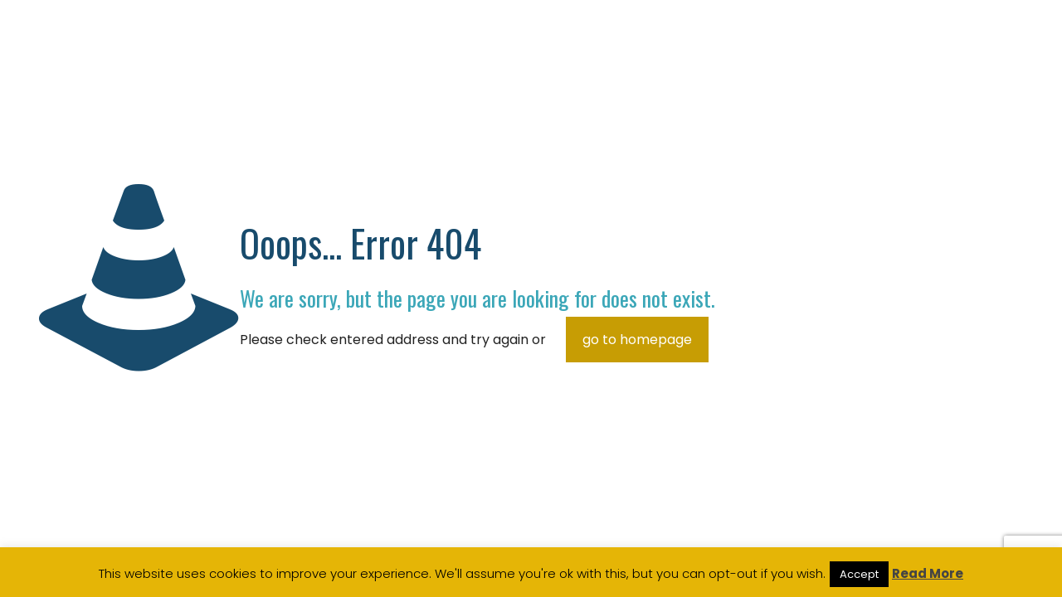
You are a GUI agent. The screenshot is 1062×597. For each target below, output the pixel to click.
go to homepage (637, 339)
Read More (927, 573)
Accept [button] (859, 574)
